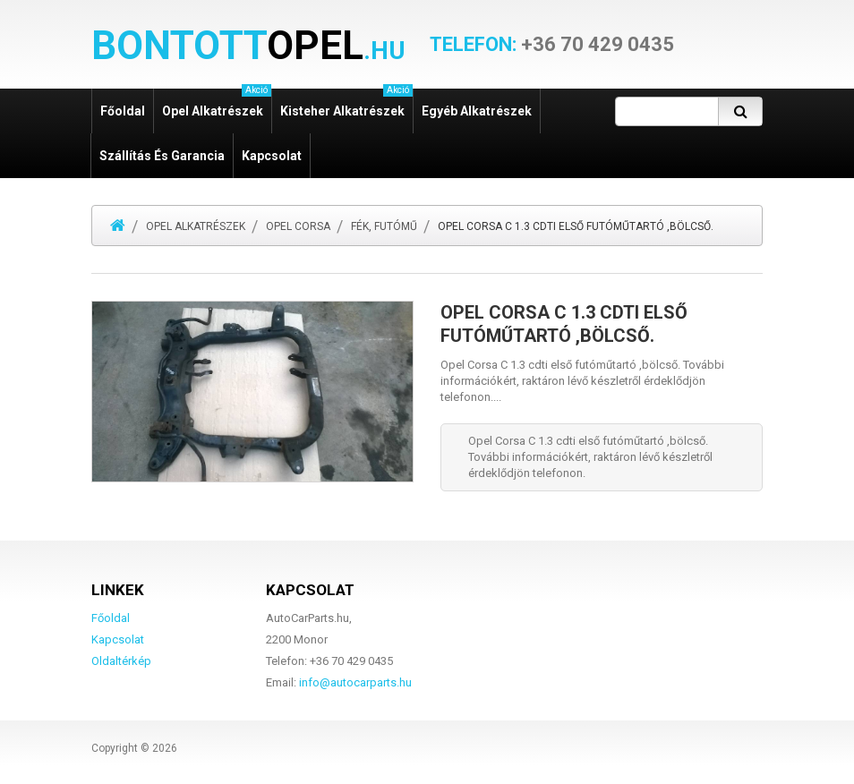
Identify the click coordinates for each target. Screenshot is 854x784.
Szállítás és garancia (162, 156)
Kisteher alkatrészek (346, 103)
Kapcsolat (272, 156)
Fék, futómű (384, 226)
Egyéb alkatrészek (477, 111)
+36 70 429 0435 (552, 45)
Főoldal (122, 111)
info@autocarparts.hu (355, 682)
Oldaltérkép (121, 661)
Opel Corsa (298, 226)
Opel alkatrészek (216, 103)
